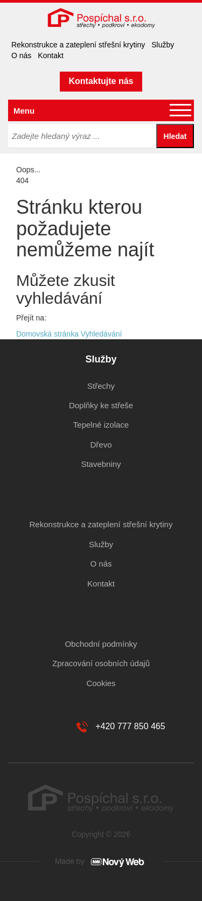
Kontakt (50, 55)
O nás (21, 55)
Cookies (100, 683)
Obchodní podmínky (101, 643)
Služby (162, 44)
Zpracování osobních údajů (101, 663)
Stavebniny (101, 464)
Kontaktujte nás (100, 81)
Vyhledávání (101, 334)
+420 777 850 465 (130, 726)
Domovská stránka (47, 334)
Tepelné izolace (101, 424)
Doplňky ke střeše (101, 405)
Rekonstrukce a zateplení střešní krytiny (78, 44)
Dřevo (101, 444)
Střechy (101, 385)
